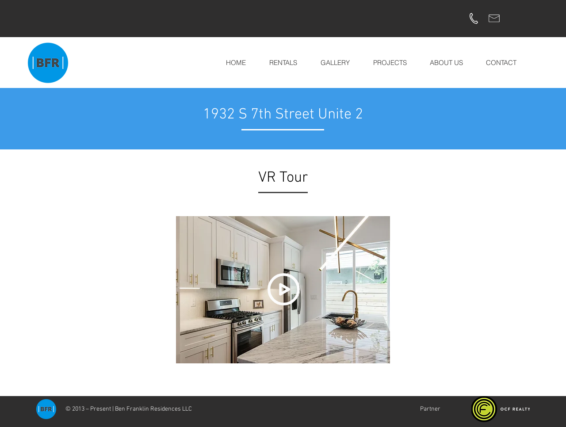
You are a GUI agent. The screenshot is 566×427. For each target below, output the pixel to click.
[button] (335, 63)
